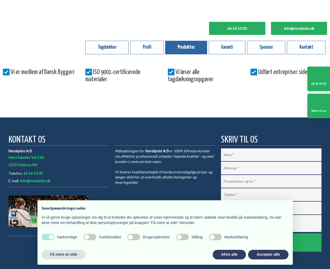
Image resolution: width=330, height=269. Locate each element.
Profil (147, 47)
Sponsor (266, 47)
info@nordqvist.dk (35, 180)
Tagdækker (107, 47)
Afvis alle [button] (229, 254)
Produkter (186, 47)
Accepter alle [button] (268, 254)
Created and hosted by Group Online (27, 235)
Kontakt (306, 47)
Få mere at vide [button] (63, 254)
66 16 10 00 (33, 173)
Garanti (227, 47)
